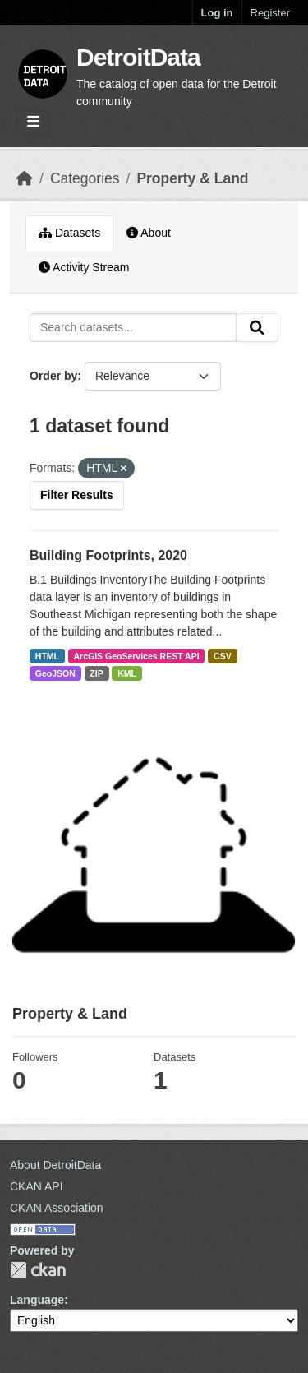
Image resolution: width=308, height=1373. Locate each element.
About (148, 232)
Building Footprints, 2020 (108, 555)
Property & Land (192, 178)
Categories (85, 178)
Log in (217, 13)
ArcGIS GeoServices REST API (137, 656)
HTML (47, 656)
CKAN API (36, 1186)
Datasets (69, 232)
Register (270, 13)
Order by (53, 375)
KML (126, 673)
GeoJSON (55, 673)
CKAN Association (56, 1207)
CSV (223, 656)
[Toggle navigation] (33, 122)
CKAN (38, 1269)
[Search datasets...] (133, 328)
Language (37, 1299)
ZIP (96, 673)
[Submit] (257, 328)
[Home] (24, 178)
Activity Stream (84, 267)
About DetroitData (55, 1165)
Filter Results (76, 495)
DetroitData (138, 57)
